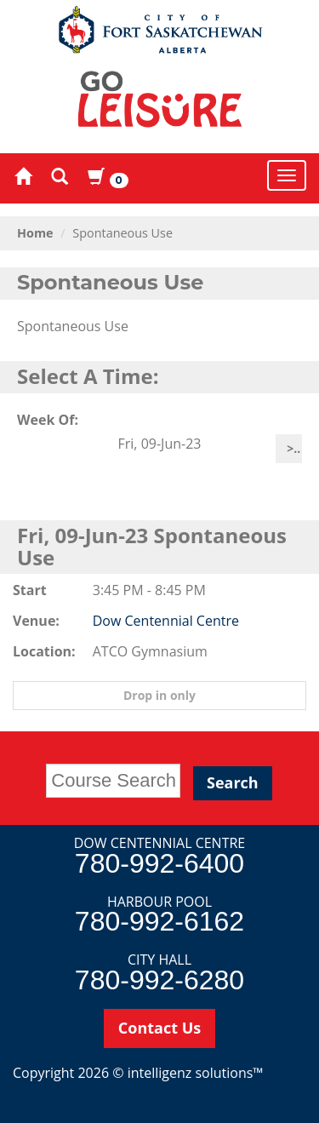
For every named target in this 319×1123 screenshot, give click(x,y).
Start (30, 590)
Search (233, 782)
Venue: (36, 620)
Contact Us (159, 1027)
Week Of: (47, 419)
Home (35, 233)
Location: (40, 651)
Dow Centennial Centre (166, 620)
